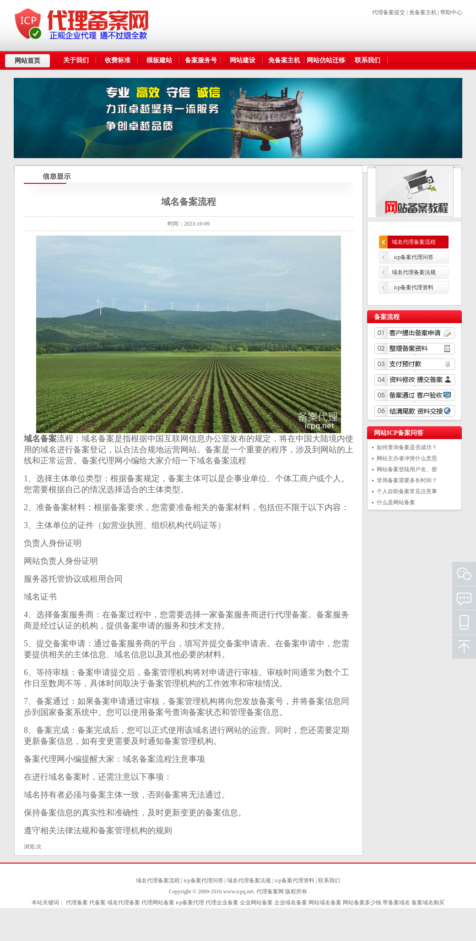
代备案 (97, 902)
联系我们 (329, 880)
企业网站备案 (256, 902)
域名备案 (213, 460)
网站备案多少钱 (362, 902)
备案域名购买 (427, 902)
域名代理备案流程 (414, 242)
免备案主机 (423, 12)
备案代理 (97, 460)
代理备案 (291, 614)
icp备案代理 (190, 902)
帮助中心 (451, 12)
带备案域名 (396, 902)
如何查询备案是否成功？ (407, 447)
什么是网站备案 (396, 502)
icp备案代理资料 (414, 287)
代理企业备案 (222, 902)
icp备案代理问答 (414, 257)
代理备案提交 (388, 12)
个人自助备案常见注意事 (407, 491)
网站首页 (27, 60)
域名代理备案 (123, 902)
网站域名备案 (324, 902)
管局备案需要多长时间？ (407, 480)
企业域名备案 (290, 902)
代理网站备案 (157, 902)
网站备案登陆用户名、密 (407, 469)
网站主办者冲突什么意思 (407, 458)
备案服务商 (130, 643)
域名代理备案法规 (414, 272)
